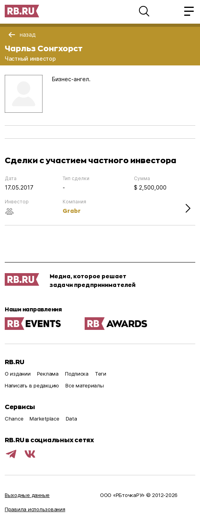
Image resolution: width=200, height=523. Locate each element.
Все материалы (84, 385)
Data (71, 418)
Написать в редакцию (32, 385)
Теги (100, 373)
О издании (18, 373)
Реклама (48, 373)
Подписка (77, 373)
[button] (144, 11)
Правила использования (35, 509)
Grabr (72, 210)
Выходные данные (27, 495)
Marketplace (44, 418)
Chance (14, 418)
